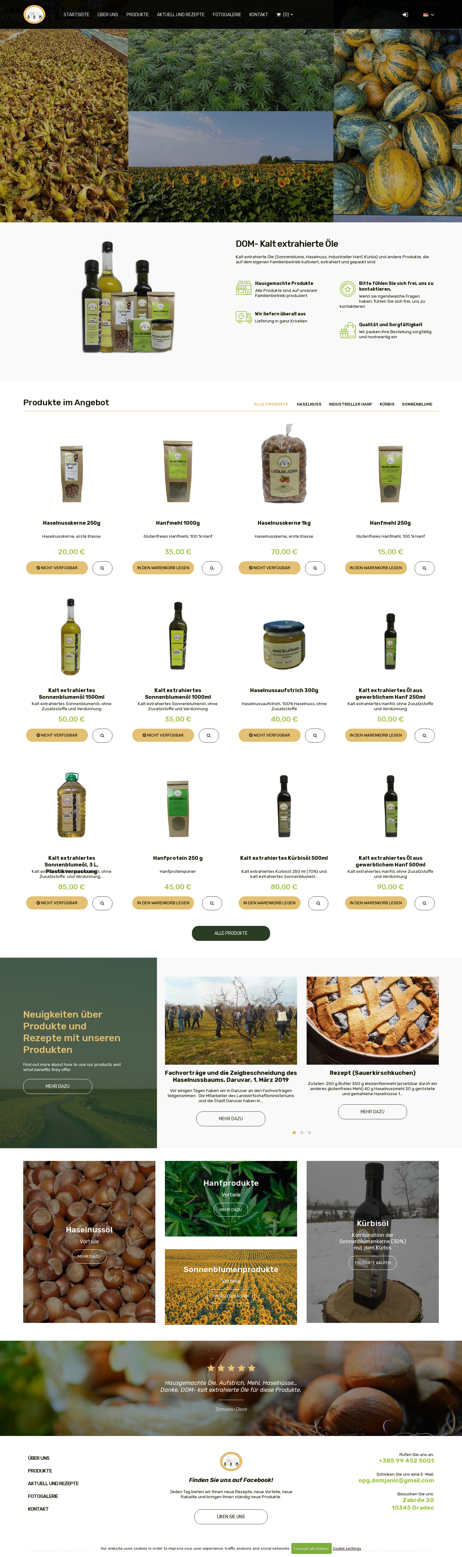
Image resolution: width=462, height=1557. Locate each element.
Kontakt (258, 14)
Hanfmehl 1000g (178, 523)
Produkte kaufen (231, 1296)
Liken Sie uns (231, 1517)
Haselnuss (309, 404)
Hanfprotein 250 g (178, 858)
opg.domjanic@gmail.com (396, 1480)
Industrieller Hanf (350, 404)
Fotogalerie (227, 14)
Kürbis (387, 404)
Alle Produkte (271, 404)
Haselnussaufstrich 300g (284, 690)
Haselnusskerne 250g (71, 523)
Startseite (76, 14)
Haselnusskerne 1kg (284, 523)
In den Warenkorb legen (163, 567)
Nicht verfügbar (57, 567)
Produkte (137, 14)
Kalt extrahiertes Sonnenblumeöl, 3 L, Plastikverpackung (71, 864)
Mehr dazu (58, 1086)
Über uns (108, 14)
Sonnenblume (417, 404)
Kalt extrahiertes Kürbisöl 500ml (284, 858)
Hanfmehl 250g (390, 523)
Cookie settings (347, 1548)
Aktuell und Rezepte (181, 14)
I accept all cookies (311, 1548)
